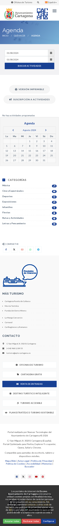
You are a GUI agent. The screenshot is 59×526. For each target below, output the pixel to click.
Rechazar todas (31, 521)
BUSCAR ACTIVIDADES (29, 66)
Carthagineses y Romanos (16, 327)
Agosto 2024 (29, 130)
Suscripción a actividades (29, 99)
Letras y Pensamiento (29, 223)
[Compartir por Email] (22, 249)
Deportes (29, 196)
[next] (46, 130)
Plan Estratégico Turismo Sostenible (29, 412)
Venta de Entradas (29, 384)
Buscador (29, 466)
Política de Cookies (15, 463)
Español (51, 2)
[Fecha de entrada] (26, 53)
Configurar (48, 521)
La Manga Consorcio (13, 318)
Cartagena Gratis (29, 374)
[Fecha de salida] (26, 59)
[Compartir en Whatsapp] (30, 249)
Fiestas (29, 212)
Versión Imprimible (29, 89)
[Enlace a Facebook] (16, 476)
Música (29, 185)
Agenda (35, 36)
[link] (17, 12)
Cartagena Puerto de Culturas (18, 301)
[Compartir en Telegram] (38, 249)
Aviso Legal (23, 461)
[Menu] (54, 11)
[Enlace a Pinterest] (42, 476)
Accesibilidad (33, 463)
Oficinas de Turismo (23, 2)
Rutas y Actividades (29, 218)
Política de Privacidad (41, 461)
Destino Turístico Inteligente (29, 393)
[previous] (13, 130)
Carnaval (8, 322)
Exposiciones (29, 201)
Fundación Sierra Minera (15, 310)
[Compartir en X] (14, 249)
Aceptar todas (12, 521)
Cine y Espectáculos (29, 190)
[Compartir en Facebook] (6, 249)
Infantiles (29, 207)
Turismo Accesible (29, 403)
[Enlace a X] (23, 476)
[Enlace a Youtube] (36, 476)
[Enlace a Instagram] (30, 476)
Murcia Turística (12, 306)
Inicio (5, 36)
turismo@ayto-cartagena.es (18, 353)
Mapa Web (10, 461)
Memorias (47, 463)
